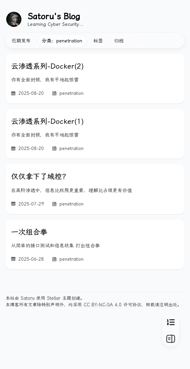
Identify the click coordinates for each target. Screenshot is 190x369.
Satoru (28, 298)
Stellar (53, 298)
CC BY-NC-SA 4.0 (103, 304)
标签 (98, 40)
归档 (119, 40)
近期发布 (21, 40)
